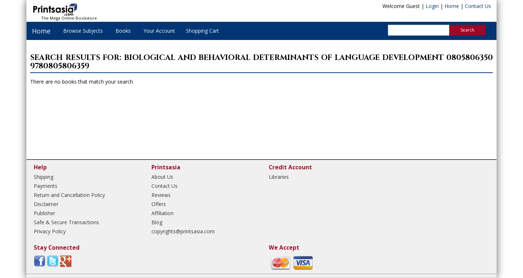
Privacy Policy (50, 231)
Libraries (279, 176)
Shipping (43, 176)
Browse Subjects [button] (83, 30)
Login (432, 6)
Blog (156, 222)
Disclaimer (46, 204)
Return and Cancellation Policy (69, 195)
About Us (162, 176)
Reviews (161, 195)
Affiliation (162, 213)
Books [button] (123, 30)
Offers (158, 204)
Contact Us (478, 6)
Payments (45, 185)
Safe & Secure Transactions (66, 222)
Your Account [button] (159, 30)
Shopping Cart (202, 30)
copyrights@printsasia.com (183, 231)
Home (452, 6)
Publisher (44, 213)
